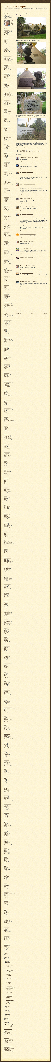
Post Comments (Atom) (25, 315)
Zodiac (5, 948)
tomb (5, 863)
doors (5, 234)
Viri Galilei (6, 906)
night (5, 599)
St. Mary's (5, 793)
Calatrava (5, 140)
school (5, 720)
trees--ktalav (6, 880)
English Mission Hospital (8, 259)
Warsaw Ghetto (6, 912)
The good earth (8, 982)
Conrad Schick (6, 202)
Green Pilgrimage (7, 347)
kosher (5, 464)
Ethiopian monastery (7, 264)
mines (5, 534)
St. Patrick (6, 796)
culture (5, 215)
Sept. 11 (5, 735)
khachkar (5, 454)
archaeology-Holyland (7, 59)
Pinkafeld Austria (7, 646)
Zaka (5, 946)
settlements (6, 737)
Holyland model (6, 385)
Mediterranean (6, 517)
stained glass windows (7, 800)
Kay (20, 248)
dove (5, 237)
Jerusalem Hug (6, 437)
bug (4, 131)
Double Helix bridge (7, 236)
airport (5, 41)
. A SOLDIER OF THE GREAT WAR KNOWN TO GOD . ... (10, 986)
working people (6, 931)
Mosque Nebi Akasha (7, 558)
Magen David (6, 489)
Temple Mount (6, 842)
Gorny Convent (6, 335)
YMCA (5, 942)
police (5, 649)
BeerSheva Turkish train (8, 95)
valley (5, 895)
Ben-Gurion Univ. (7, 103)
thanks (5, 851)
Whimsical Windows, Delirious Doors (28, 147)
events (5, 268)
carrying (5, 156)
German (5, 323)
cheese (5, 175)
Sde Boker (6, 728)
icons (5, 402)
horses (5, 391)
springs (5, 784)
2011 (6, 1018)
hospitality (6, 393)
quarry (5, 674)
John (5, 445)
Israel (5, 414)
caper (5, 149)
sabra (5, 711)
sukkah (5, 817)
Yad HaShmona (6, 933)
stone (5, 807)
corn (5, 208)
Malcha (5, 492)
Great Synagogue (7, 343)
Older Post (45, 313)
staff (5, 799)
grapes (5, 341)
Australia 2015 (6, 75)
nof (4, 602)
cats (4, 159)
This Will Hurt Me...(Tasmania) (9, 1048)
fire (4, 279)
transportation (6, 876)
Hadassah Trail (6, 356)
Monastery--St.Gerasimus (8, 543)
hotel (5, 394)
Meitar (5, 518)
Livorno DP (6, 1041)
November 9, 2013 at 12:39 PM (27, 172)
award (5, 78)
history (5, 375)
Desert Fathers (6, 227)
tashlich (5, 837)
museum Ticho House (7, 579)
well (5, 919)
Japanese (5, 430)
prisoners (5, 665)
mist (5, 537)
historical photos (6, 374)
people (5, 638)
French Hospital (6, 307)
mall (5, 493)
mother (5, 559)
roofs (5, 700)
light (5, 480)
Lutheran (5, 484)
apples (5, 52)
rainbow (5, 677)
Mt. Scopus (6, 570)
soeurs (5, 771)
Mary (5, 505)
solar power (6, 772)
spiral (5, 782)
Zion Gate (5, 947)
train (5, 871)
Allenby (5, 44)
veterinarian (6, 901)
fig (4, 278)
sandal (5, 717)
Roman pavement (7, 694)
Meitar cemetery (6, 519)
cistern (5, 189)
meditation (6, 516)
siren (5, 761)
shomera (5, 753)
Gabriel (5, 313)
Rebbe (5, 681)
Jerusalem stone (6, 432)
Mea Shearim (6, 514)
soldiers (5, 774)
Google (5, 334)
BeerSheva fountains (7, 93)
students (5, 815)
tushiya (5, 888)
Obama (5, 605)
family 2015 (6, 272)
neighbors (5, 594)
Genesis (5, 322)
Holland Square (6, 376)
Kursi (5, 465)
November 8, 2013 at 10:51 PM (32, 157)
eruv (5, 262)
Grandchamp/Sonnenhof (8, 340)
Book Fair (5, 123)
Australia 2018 (6, 76)
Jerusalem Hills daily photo (15, 6)
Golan (5, 332)
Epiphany (5, 260)
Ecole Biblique (6, 246)
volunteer (5, 907)
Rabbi (5, 675)
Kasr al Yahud (6, 448)
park (5, 630)
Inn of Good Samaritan (8, 409)
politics (5, 651)
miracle (5, 535)
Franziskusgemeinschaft (8, 305)
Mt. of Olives (6, 569)
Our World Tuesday (7, 621)
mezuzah (5, 532)
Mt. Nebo (5, 567)
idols (5, 405)
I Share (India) (6, 1038)
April (7, 1011)
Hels (20, 172)
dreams (5, 238)
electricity (5, 252)
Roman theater (6, 695)
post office (6, 657)
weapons (5, 915)
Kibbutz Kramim (7, 456)
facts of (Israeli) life (7, 270)
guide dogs (6, 349)
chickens (5, 176)
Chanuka (5, 171)
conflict (5, 201)
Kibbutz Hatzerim (7, 455)
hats (4, 360)
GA (4, 312)
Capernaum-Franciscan (8, 150)
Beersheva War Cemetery (8, 96)
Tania (21, 198)
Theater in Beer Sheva (9, 978)
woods (5, 930)
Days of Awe (6, 219)
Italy (5, 421)
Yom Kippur (6, 945)
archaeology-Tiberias (7, 62)
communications (6, 197)
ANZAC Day (6, 51)
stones (5, 809)
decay (5, 224)
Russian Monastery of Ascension (9, 708)
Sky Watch (6, 764)
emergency (6, 255)
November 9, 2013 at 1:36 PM (27, 198)
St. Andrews (6, 788)
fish (4, 288)
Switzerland (6, 827)
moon (5, 550)
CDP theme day (6, 162)
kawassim (5, 449)
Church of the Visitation (8, 184)
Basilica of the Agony (7, 85)
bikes (5, 112)
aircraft (5, 40)
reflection (5, 684)
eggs (5, 247)
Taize (5, 832)
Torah (5, 866)
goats (5, 330)
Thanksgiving (6, 852)
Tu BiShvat (6, 885)
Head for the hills (9, 971)
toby (20, 273)
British (5, 129)
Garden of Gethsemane (8, 315)
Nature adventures (9, 967)
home (5, 387)
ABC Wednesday (7, 30)
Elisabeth (5, 253)
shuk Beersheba (6, 754)
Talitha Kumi (6, 833)
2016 (6, 957)
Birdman (21, 206)
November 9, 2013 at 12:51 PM (29, 184)
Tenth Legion (6, 845)
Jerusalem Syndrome (7, 439)
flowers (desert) (6, 296)
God (5, 331)
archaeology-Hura (7, 60)
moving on (6, 564)
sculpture (5, 727)
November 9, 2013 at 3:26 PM (29, 206)
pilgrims (5, 642)
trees (5, 879)
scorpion (5, 722)
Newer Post (18, 313)
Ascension (6, 68)
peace (5, 634)
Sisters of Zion (6, 762)
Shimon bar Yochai (7, 747)
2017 (6, 955)
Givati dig (5, 329)
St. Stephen (6, 798)
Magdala (5, 488)
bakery (5, 79)
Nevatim (5, 595)
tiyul (5, 862)
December (8, 962)
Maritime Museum (7, 501)
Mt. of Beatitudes (7, 568)
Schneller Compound (7, 719)
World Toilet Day (9, 975)
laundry (5, 473)
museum (5, 577)
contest (5, 206)
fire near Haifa (6, 282)
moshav (5, 554)
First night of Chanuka (9, 970)
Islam (5, 412)
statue (5, 805)
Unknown (22, 234)
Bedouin (5, 87)
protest (5, 668)
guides (5, 350)
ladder (5, 466)
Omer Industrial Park (7, 612)
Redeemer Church (7, 683)
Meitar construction (7, 520)
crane (5, 211)
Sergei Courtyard (7, 736)
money (5, 544)
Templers (5, 843)
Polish (5, 650)
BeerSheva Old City (7, 94)
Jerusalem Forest (7, 435)
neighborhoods (6, 593)
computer (5, 199)
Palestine (5, 622)
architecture (6, 65)
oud (4, 620)
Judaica (5, 447)
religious (5, 687)
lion (4, 482)
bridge (5, 128)
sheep (5, 745)
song (5, 775)
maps (5, 500)
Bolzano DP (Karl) (7, 1033)
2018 (6, 954)
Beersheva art (6, 92)
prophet (5, 667)
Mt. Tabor (5, 571)
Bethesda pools (6, 106)
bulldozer (5, 132)
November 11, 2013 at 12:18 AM (28, 248)
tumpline (5, 886)
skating (5, 763)
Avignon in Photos (7, 1032)
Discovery (5, 229)
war (4, 911)
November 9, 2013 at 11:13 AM (27, 164)
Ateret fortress (6, 71)
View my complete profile (12, 23)
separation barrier (7, 734)
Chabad (5, 166)
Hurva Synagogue (7, 400)
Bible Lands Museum (7, 111)
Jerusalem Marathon (7, 438)
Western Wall (6, 920)
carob (5, 154)
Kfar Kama (6, 453)
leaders (5, 474)
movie (5, 563)
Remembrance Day (7, 690)
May (7, 1010)
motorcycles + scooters (8, 561)
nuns (5, 604)
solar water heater (7, 773)
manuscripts (6, 499)
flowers (5, 295)
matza (5, 510)
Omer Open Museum (7, 613)
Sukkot (5, 818)
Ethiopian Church (7, 263)
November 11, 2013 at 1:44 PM (29, 257)
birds (5, 115)
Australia (5, 74)
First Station (6, 287)
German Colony (6, 324)
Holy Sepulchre (6, 379)
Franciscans (6, 304)
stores (5, 810)
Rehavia (5, 685)
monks (5, 546)
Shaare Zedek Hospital (7, 738)
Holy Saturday (6, 378)
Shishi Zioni (6, 748)
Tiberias (5, 857)
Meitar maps (6, 523)
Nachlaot (5, 585)
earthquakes (6, 242)
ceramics (5, 165)
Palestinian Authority (7, 623)
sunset (5, 824)
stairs (5, 801)
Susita (5, 826)
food (5, 297)
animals (5, 49)
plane (5, 648)
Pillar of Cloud (6, 643)
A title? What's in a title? (8, 1029)
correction (5, 209)
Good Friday (6, 333)
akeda (5, 42)
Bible (5, 110)
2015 (6, 958)
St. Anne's (5, 789)
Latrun (5, 472)
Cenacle (5, 164)
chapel (5, 172)
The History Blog (7, 1047)
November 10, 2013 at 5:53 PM (29, 241)
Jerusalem (5, 431)
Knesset (5, 461)
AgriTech (5, 36)
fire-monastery (6, 285)
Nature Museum (6, 589)
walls (5, 910)
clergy (5, 193)
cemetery (5, 163)
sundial (5, 823)
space (5, 779)
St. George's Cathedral (7, 791)
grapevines (6, 342)
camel (5, 145)
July (7, 1007)
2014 (6, 959)
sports (5, 783)
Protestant (5, 669)
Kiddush (5, 457)
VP (20, 164)
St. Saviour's (6, 797)
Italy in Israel (6, 422)
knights (5, 462)
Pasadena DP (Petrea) (7, 1043)
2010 (6, 1019)
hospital (5, 392)
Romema (5, 699)
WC (4, 914)
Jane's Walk (6, 428)
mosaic (5, 552)
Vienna (5, 904)
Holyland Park (6, 386)
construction (6, 203)
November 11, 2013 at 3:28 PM (27, 273)
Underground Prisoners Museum (9, 893)
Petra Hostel (6, 639)
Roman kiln (6, 693)
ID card (5, 403)
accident (5, 33)
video (5, 903)
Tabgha (5, 831)
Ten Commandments (7, 844)
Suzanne (21, 257)
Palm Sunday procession (8, 625)
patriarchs (5, 633)
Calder (5, 141)
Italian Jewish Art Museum (8, 420)
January (7, 1015)
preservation (6, 661)
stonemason (6, 808)
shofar (5, 752)
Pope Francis (6, 656)
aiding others (6, 39)
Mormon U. (6, 551)
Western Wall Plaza (7, 921)
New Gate (5, 597)
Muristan (5, 576)
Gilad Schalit (6, 326)
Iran (4, 410)
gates (5, 317)
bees (5, 97)
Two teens (7, 980)
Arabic (5, 57)
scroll (5, 726)
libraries (5, 476)
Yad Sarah (5, 937)
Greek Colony (6, 344)
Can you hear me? (9, 993)
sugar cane (6, 816)
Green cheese (8, 974)
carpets (5, 155)
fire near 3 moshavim (7, 281)
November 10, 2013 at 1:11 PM (30, 234)
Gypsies (5, 351)
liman (5, 481)
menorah (5, 528)
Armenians (6, 66)
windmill (5, 922)
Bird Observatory (7, 114)
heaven (5, 361)
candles (5, 148)
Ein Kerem (6, 250)
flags (5, 290)
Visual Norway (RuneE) (8, 1050)
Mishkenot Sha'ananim (7, 536)
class (5, 192)
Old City (5, 608)
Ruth (5, 710)
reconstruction (6, 682)
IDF (4, 404)
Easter (5, 244)
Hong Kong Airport (7, 388)
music (5, 580)
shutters (5, 755)
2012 (6, 1016)
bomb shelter (6, 121)
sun (4, 822)
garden (5, 314)
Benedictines (6, 105)
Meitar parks (6, 524)
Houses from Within (7, 395)
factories (5, 269)
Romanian (5, 696)
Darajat (5, 217)
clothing (5, 194)
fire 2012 (5, 280)
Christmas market (7, 182)
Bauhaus (5, 86)
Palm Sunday (6, 624)
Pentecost (5, 637)
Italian (5, 418)
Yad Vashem (6, 938)
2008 (6, 1022)
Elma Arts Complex (7, 254)
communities (6, 198)
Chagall (5, 167)
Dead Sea (5, 220)
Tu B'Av (5, 884)
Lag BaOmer (6, 467)
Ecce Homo (6, 245)
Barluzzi (5, 83)
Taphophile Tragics (7, 836)
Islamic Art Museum (7, 413)
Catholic (5, 158)
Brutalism (5, 130)
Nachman (5, 586)
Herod (5, 369)
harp (5, 359)
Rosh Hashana (6, 702)
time (5, 860)
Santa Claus (6, 718)
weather (5, 916)
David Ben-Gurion (21, 65)
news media (6, 598)
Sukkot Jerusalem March (8, 819)
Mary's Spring (6, 507)
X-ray (5, 932)
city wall (5, 191)
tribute (5, 881)
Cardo (5, 153)
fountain (5, 300)
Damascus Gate (6, 216)
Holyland (5, 384)
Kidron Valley (6, 458)
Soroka (5, 778)
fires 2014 (5, 286)
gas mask (5, 316)
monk (5, 545)
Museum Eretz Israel (7, 578)
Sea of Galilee (6, 729)
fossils (5, 298)
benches (5, 104)
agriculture (6, 35)
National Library (7, 588)
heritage (5, 368)
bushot (5, 138)
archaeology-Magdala (7, 61)
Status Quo (6, 806)
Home (32, 313)
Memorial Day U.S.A (7, 527)
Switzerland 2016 (7, 828)
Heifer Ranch (6, 366)
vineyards (5, 905)
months (5, 549)
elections (5, 251)
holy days (5, 377)
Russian (5, 704)
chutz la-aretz (6, 185)
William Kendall (23, 157)
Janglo (5, 429)
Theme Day (6, 854)
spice (5, 781)
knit (4, 463)
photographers (6, 641)
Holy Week (6, 383)
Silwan (5, 757)
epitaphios (5, 261)
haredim (5, 358)
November (8, 963)
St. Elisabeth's (6, 790)
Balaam (5, 80)
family (5, 271)
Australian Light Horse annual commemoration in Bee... (10, 1001)
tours (5, 868)
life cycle (5, 479)
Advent (5, 34)
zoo (4, 949)
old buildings (6, 607)
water (5, 913)
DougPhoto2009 (23, 281)
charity (5, 174)
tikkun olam (6, 858)
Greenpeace (6, 348)
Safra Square (6, 713)
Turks (5, 887)
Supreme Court (6, 825)
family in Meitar (6, 273)
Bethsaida (5, 109)
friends (5, 308)
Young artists (8, 979)
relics (5, 686)
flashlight (5, 291)
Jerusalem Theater (7, 440)
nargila (5, 587)
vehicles (5, 898)
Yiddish (5, 941)
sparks (5, 780)
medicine (5, 515)
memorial (5, 526)
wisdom (5, 925)
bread (5, 127)
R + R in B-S (8, 983)
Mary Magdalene (7, 506)
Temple (5, 841)
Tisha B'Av (6, 861)
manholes (5, 498)
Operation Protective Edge (8, 615)
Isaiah (5, 411)
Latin (5, 470)
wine (5, 924)
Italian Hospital (6, 419)
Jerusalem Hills (6, 436)
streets (5, 814)
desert (5, 226)
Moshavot (5, 555)
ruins (5, 703)
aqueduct (5, 53)
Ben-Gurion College (28, 115)
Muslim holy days (7, 581)
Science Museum (7, 721)
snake (5, 769)
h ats (5, 352)
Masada (5, 509)
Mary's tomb (6, 508)
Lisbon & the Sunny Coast (8, 1040)
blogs (5, 119)
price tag (5, 664)
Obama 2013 (6, 606)
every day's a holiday (7, 1052)
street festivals (6, 813)
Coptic (5, 207)
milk (5, 533)
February (7, 1014)
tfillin (5, 850)
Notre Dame (6, 603)
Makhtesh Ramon (7, 491)
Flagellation (6, 289)
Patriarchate (6, 632)
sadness (5, 712)
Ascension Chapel (7, 69)
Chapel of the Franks (7, 173)
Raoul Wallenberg (7, 678)
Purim (5, 673)
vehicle (5, 897)
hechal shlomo (6, 365)
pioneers (5, 647)
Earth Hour (6, 241)
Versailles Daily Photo (7, 1049)
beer (5, 88)
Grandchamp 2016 (7, 339)
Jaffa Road (6, 427)
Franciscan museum (7, 303)
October (7, 1003)
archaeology (6, 58)
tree (4, 878)
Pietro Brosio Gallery (7, 1044)
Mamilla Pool (6, 497)
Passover (5, 631)
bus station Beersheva (7, 137)
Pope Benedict (6, 655)
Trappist (5, 877)
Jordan (5, 446)
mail (5, 490)
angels (5, 48)
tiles (5, 859)
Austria (5, 77)
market (5, 502)
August (7, 1006)
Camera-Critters (6, 146)
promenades (6, 666)
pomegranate (6, 652)
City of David (6, 190)
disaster (5, 228)
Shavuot (5, 744)
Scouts (5, 725)
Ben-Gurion (6, 102)
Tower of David (6, 869)
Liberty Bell (6, 475)
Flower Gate (6, 294)
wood (5, 929)
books (5, 124)
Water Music (8, 997)
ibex (5, 401)
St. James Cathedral (7, 792)
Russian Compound (7, 705)
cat (4, 157)
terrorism (5, 849)
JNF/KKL (5, 444)
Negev (5, 590)
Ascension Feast (6, 70)
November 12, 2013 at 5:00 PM (32, 281)
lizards (5, 483)
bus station (6, 136)
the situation (6, 853)
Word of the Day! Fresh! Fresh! (9, 1051)
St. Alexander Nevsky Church (9, 787)
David (5, 218)
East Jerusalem (6, 243)
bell (4, 101)
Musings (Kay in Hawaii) (8, 1042)
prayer (5, 659)
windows (5, 923)
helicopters (6, 367)
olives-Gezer (6, 611)
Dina (13, 20)
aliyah (5, 43)
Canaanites (6, 147)
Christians (5, 180)
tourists (5, 867)
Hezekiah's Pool (6, 370)
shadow (5, 740)
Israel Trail (6, 417)
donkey (5, 233)
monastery (6, 541)
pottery (5, 658)
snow (5, 770)
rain (4, 676)
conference (6, 200)
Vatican (5, 896)
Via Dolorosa (6, 902)
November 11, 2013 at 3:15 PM (29, 265)
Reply (21, 161)
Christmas (5, 181)
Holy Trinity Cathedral (7, 382)
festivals (5, 277)
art (4, 67)
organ (5, 616)
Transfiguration (6, 875)
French (5, 306)
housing (5, 396)
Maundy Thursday (7, 511)
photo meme (6, 640)
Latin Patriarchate (7, 471)
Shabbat (5, 739)
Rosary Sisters (6, 701)
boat (5, 120)
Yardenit (5, 939)
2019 (6, 953)
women (5, 928)
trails (5, 870)
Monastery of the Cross (8, 542)
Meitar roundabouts (7, 525)
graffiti (5, 338)
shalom (5, 743)
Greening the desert (9, 992)
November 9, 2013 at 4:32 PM (27, 214)
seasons (5, 730)
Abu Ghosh (6, 32)
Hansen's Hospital (7, 357)
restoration (6, 691)
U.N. (5, 889)
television (5, 840)
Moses (5, 553)
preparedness (6, 660)
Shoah (5, 749)
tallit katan (6, 834)
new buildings (6, 596)
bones (5, 122)
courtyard (5, 210)
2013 (6, 961)
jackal (5, 423)
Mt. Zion (5, 572)
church (5, 183)
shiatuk (5, 746)
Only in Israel (6, 614)
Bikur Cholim (6, 113)
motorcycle (6, 560)
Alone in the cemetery (9, 998)
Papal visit (6, 629)
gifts (5, 325)
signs (5, 756)
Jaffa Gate (5, 426)
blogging (5, 118)
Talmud (5, 835)
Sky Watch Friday (7, 765)
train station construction (8, 872)
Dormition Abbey (7, 235)
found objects (6, 299)
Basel (5, 84)
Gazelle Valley (6, 321)
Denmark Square (7, 225)
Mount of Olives (6, 562)
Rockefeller (6, 692)
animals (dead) (6, 50)
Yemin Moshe (6, 940)
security (5, 731)
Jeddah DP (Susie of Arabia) (8, 1039)
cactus (5, 139)
